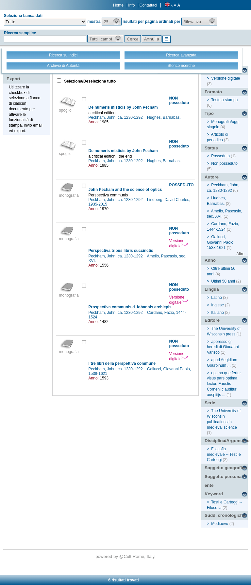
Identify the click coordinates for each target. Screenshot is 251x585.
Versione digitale (178, 243)
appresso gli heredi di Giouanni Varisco (223, 347)
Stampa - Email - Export (27, 74)
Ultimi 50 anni (223, 281)
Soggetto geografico (226, 467)
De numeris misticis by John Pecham (123, 107)
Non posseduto (224, 163)
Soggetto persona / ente (224, 481)
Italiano (217, 312)
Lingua (212, 289)
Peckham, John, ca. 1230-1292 (116, 117)
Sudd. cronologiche (225, 515)
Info (131, 5)
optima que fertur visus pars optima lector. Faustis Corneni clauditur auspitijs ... (224, 384)
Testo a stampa (224, 100)
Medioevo (219, 523)
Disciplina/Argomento (226, 440)
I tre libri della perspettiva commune (122, 363)
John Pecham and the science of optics (125, 189)
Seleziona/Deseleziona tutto (89, 81)
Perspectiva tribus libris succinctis (121, 250)
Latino (216, 297)
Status (211, 148)
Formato (213, 91)
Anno (210, 260)
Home (118, 5)
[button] (112, 21)
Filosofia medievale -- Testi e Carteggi (224, 454)
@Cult (126, 556)
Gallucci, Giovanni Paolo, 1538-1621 (221, 242)
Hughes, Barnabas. (164, 117)
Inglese (217, 305)
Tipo (209, 113)
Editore (212, 320)
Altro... (242, 254)
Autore (212, 177)
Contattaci (148, 5)
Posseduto (220, 156)
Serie (210, 402)
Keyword (214, 493)
